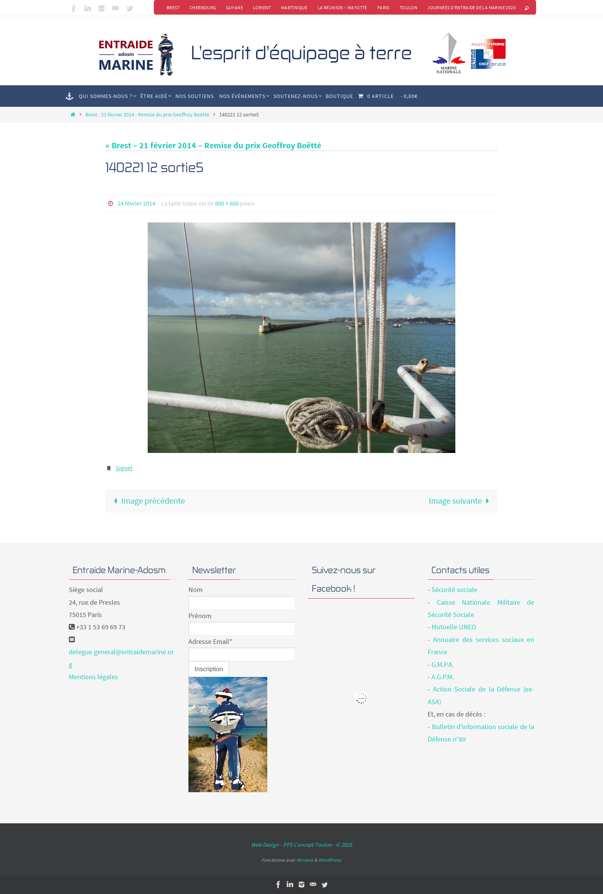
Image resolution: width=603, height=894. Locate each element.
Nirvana (305, 860)
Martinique (294, 7)
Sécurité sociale (454, 589)
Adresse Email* (210, 641)
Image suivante (461, 500)
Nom (195, 589)
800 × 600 (227, 203)
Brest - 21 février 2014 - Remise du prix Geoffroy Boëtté (147, 114)
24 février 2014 (136, 203)
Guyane (234, 7)
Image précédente (147, 500)
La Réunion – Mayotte (342, 7)
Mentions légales (93, 676)
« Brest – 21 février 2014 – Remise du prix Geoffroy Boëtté (213, 145)
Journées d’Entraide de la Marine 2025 (471, 7)
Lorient (262, 7)
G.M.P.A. (442, 664)
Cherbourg (203, 7)
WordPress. (329, 860)
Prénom (200, 615)
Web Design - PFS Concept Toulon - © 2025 (301, 844)
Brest (173, 7)
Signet (124, 468)
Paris (383, 7)
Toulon (408, 7)
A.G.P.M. (442, 676)
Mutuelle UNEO (453, 626)
